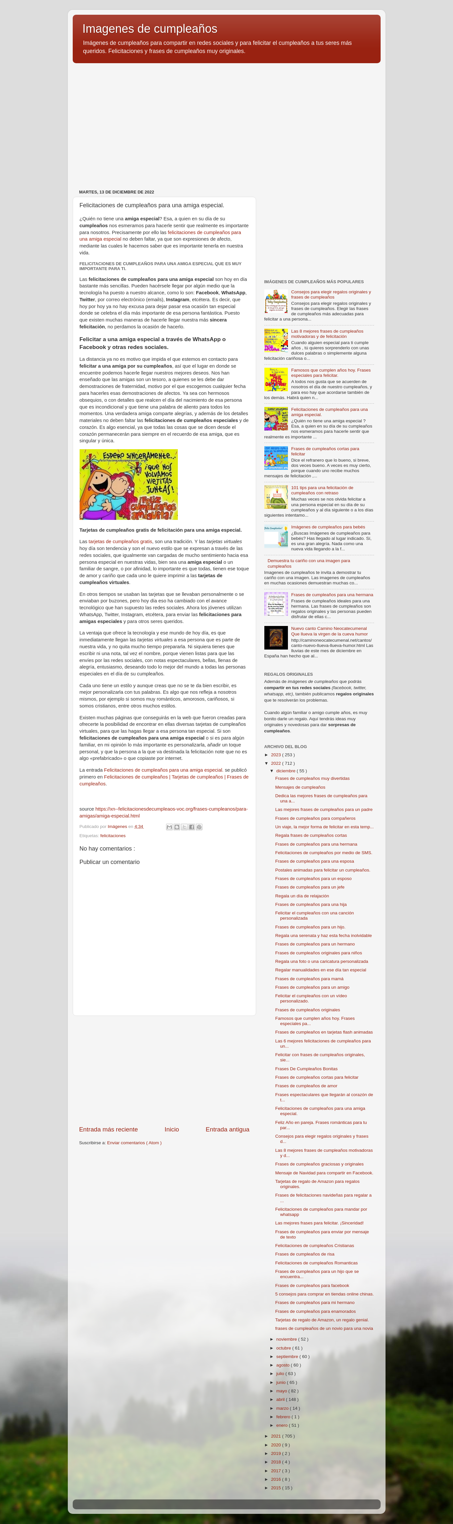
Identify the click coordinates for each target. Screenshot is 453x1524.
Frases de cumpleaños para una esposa (314, 861)
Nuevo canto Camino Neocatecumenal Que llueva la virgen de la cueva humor (329, 631)
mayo (282, 1390)
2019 (276, 1453)
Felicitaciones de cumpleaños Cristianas (314, 1245)
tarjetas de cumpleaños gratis (120, 541)
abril (281, 1399)
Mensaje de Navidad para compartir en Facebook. (324, 1172)
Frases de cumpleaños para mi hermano (314, 1302)
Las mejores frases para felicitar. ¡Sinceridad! (319, 1223)
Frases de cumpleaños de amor (306, 1085)
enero (282, 1425)
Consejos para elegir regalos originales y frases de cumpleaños (331, 294)
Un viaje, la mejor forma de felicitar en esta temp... (324, 826)
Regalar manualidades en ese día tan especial (320, 969)
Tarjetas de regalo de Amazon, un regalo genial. (322, 1319)
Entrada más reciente (108, 1129)
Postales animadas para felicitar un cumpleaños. (322, 870)
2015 (276, 1487)
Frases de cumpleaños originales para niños (318, 952)
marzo (283, 1408)
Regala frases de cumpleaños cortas (311, 835)
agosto (283, 1365)
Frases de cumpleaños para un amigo (312, 987)
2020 (276, 1444)
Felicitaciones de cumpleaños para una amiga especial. (164, 770)
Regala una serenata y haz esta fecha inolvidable (323, 935)
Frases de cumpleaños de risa (304, 1254)
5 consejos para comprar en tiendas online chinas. (324, 1294)
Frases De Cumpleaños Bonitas (306, 1068)
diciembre (286, 770)
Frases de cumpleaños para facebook (312, 1285)
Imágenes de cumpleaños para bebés (328, 526)
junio (281, 1382)
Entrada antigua (227, 1129)
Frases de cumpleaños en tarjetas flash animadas (324, 1032)
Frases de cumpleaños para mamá (309, 978)
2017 (276, 1470)
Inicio (172, 1129)
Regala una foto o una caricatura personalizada (321, 961)
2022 (276, 763)
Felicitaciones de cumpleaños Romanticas (316, 1262)
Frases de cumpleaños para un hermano (315, 944)
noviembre (287, 1339)
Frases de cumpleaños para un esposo (313, 878)
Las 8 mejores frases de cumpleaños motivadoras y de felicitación (327, 334)
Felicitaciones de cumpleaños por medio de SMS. (323, 852)
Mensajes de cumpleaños (300, 787)
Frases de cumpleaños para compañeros (315, 818)
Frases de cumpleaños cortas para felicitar (316, 1077)
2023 (276, 754)
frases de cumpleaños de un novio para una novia (324, 1328)
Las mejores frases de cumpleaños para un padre (323, 809)
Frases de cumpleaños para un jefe (310, 887)
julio (281, 1373)
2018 (276, 1462)
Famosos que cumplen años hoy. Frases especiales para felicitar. (331, 373)
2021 (276, 1436)
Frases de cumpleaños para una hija (311, 904)
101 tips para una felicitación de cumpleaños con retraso (322, 490)
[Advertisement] (227, 119)
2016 (276, 1479)
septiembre (288, 1356)
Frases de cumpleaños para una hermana (332, 594)
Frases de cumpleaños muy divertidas (312, 778)
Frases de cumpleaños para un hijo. (310, 927)
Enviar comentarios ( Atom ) (134, 1142)
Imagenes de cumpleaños (150, 28)
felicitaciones (112, 835)
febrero (284, 1416)
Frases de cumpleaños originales (307, 1009)
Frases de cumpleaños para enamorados (315, 1311)
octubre (284, 1348)
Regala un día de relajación (302, 895)
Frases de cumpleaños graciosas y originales (319, 1164)
